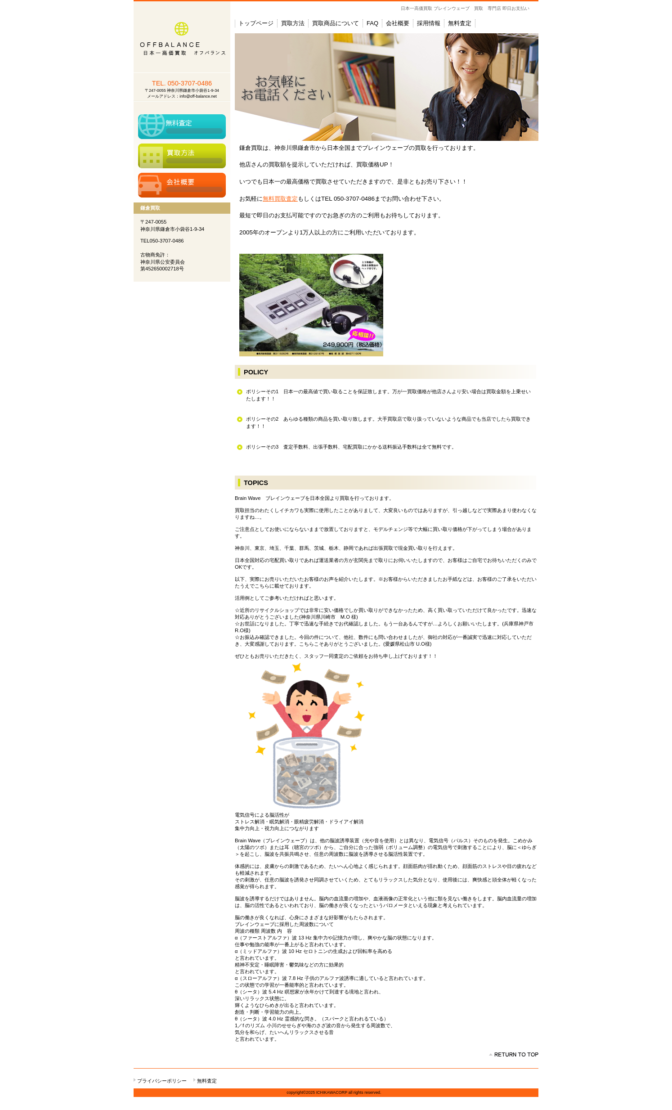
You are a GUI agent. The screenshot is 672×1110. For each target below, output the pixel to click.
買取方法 (182, 156)
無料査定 (182, 126)
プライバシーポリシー (162, 1080)
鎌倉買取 (182, 37)
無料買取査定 (280, 198)
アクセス (182, 185)
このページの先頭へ (513, 1054)
